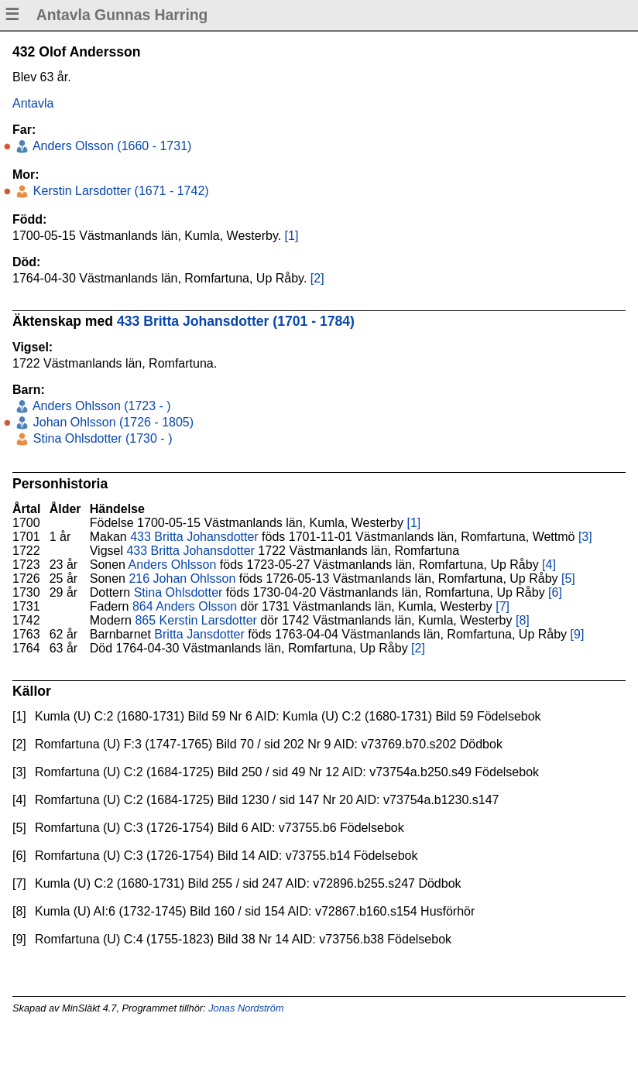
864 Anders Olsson (184, 606)
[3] (585, 536)
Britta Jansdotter (199, 634)
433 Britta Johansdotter (194, 536)
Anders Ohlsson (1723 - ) (99, 405)
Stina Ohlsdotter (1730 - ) (100, 438)
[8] (523, 620)
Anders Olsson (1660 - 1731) (110, 145)
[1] (292, 235)
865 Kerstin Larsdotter (195, 620)
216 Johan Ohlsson (182, 578)
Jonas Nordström (245, 1008)
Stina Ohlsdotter (178, 592)
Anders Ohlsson (173, 564)
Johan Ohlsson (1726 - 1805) (111, 422)
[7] (502, 606)
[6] (555, 592)
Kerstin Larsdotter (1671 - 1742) (118, 190)
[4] (549, 564)
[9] (578, 634)
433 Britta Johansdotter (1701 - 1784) (236, 321)
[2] (317, 278)
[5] (568, 578)
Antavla (32, 103)
